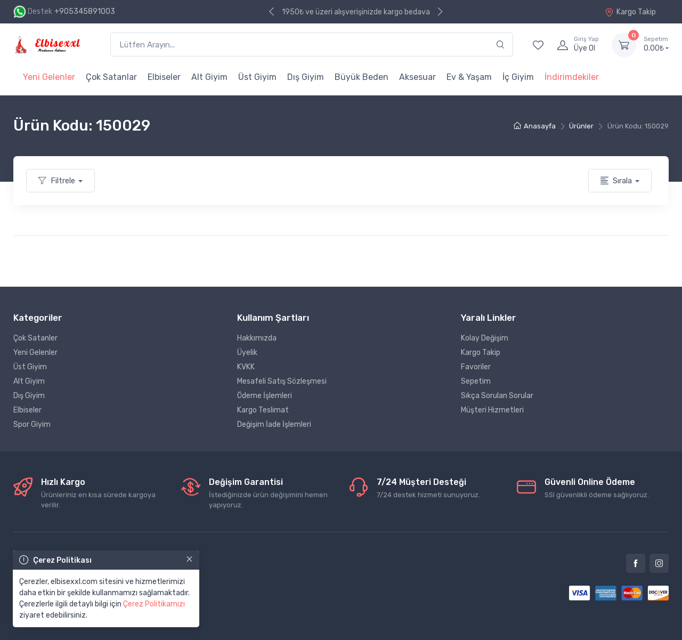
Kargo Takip (630, 12)
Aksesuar (417, 77)
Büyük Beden (361, 77)
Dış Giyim (305, 77)
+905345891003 (84, 11)
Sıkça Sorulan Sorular (497, 395)
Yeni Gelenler (49, 77)
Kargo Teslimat (263, 410)
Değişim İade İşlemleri (274, 424)
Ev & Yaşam (469, 77)
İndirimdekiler (572, 77)
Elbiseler (164, 77)
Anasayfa (535, 126)
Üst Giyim (257, 77)
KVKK (246, 366)
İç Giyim (518, 77)
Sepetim (476, 381)
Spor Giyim (32, 424)
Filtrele (56, 180)
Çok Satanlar (111, 77)
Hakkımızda (257, 338)
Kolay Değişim (484, 338)
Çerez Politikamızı (154, 604)
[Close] (189, 559)
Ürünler (581, 126)
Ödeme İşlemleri (264, 395)
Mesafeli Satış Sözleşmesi (282, 381)
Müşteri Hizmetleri (492, 410)
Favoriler (476, 366)
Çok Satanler (35, 338)
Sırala (616, 180)
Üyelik (247, 352)
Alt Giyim (209, 77)
